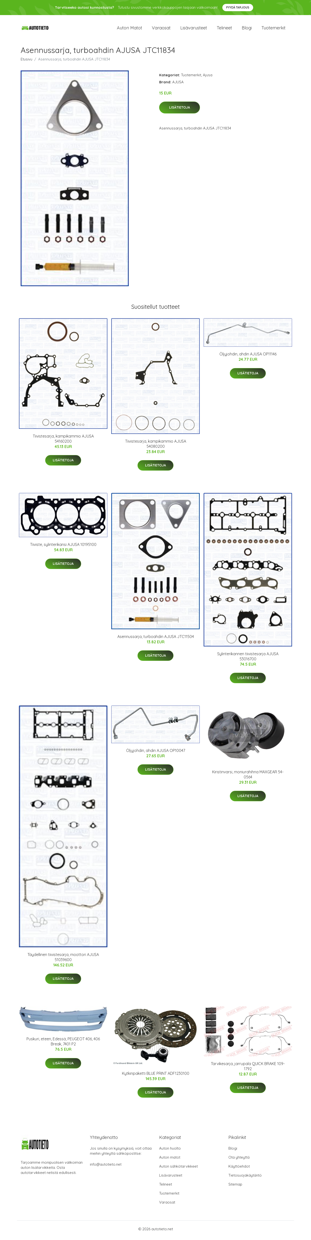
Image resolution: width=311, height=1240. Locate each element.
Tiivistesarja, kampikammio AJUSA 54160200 (63, 441)
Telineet (224, 29)
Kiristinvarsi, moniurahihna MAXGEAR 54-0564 (248, 777)
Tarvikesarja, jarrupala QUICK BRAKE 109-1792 (248, 1069)
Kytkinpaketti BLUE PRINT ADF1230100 (155, 1075)
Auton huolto (170, 1151)
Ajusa (207, 77)
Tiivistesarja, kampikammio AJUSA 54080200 (155, 446)
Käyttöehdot (239, 1169)
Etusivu (26, 61)
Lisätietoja (179, 110)
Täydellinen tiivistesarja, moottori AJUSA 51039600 (63, 959)
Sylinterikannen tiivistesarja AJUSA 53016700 (247, 659)
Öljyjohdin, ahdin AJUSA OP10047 (155, 752)
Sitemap (235, 1187)
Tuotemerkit (273, 29)
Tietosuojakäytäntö (245, 1178)
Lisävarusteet (193, 29)
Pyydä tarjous (237, 7)
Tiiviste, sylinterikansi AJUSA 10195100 (63, 547)
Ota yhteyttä (239, 1160)
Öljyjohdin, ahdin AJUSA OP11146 (247, 356)
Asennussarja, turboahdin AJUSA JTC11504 (155, 639)
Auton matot (129, 29)
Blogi (247, 29)
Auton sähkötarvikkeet (178, 1169)
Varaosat (161, 29)
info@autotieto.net (105, 1167)
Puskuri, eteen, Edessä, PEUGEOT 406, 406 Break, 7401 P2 (63, 1044)
